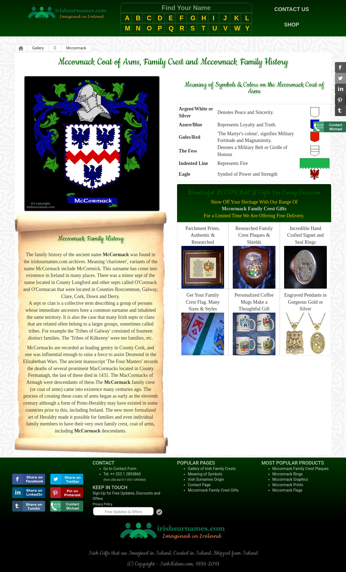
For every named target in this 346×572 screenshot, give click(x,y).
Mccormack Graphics (290, 479)
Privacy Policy (102, 504)
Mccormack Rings (287, 474)
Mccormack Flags (287, 490)
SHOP (291, 25)
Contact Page (199, 485)
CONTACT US (291, 9)
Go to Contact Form (120, 468)
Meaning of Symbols (205, 474)
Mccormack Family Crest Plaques (300, 468)
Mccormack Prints (287, 485)
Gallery (38, 48)
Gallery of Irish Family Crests (212, 468)
